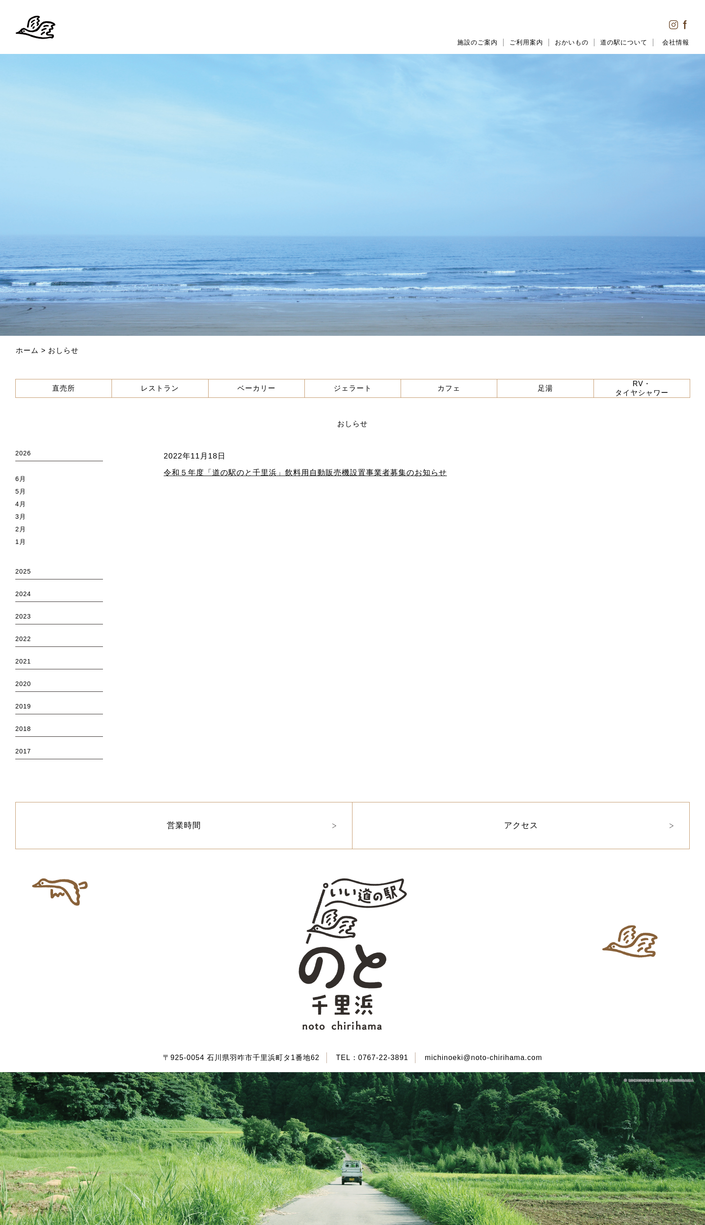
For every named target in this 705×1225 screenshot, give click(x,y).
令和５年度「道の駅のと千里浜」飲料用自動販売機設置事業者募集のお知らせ (305, 472)
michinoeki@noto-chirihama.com (483, 1057)
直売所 (63, 388)
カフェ (448, 388)
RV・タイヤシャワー (642, 388)
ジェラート (353, 388)
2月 (20, 529)
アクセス (521, 825)
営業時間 (184, 825)
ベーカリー (256, 388)
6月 (20, 478)
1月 (20, 541)
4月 (20, 504)
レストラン (160, 388)
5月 (20, 491)
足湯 (545, 388)
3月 (20, 516)
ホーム (27, 350)
